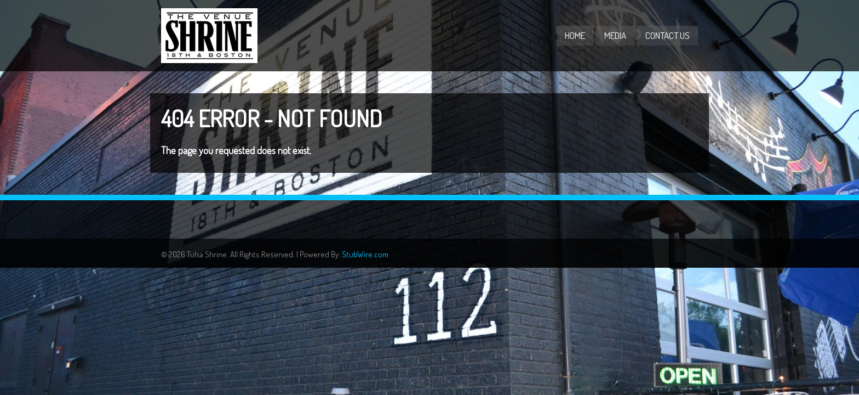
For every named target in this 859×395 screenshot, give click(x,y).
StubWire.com (365, 254)
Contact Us (667, 35)
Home (575, 35)
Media (615, 35)
